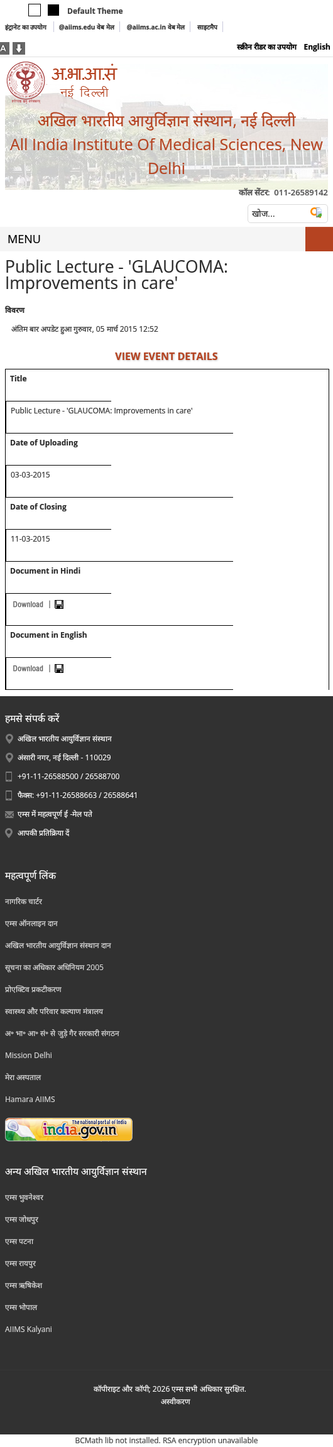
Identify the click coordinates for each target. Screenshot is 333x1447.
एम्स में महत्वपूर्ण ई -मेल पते (55, 814)
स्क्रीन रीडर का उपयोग (267, 46)
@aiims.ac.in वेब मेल (156, 27)
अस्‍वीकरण (175, 1401)
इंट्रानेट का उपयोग (26, 27)
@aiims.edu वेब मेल (86, 27)
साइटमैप (207, 27)
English (316, 46)
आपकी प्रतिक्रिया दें (43, 832)
